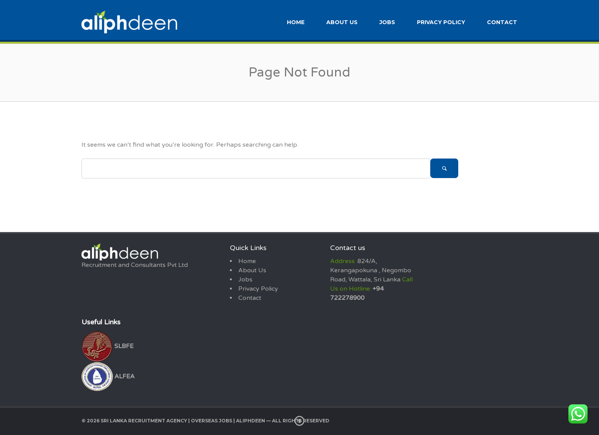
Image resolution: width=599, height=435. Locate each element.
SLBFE (107, 346)
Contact (502, 22)
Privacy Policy (441, 22)
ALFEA (108, 376)
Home (295, 22)
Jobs (387, 22)
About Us (342, 22)
